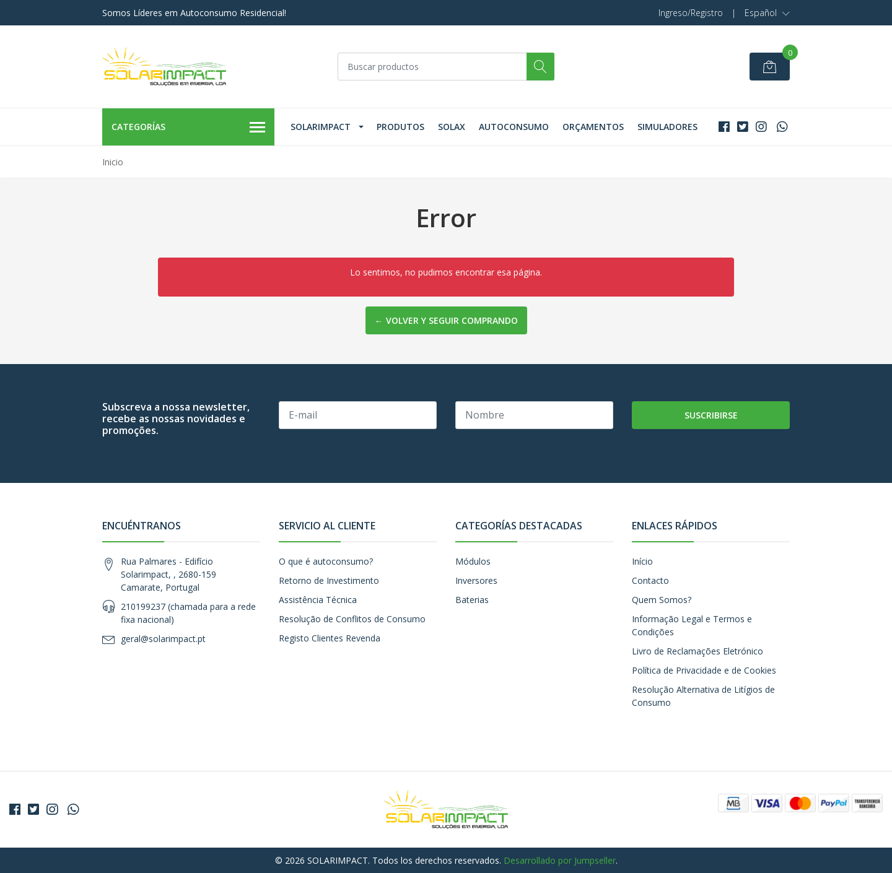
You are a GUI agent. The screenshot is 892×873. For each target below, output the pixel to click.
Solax (451, 126)
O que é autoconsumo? (326, 561)
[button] (767, 13)
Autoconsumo (514, 126)
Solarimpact (321, 126)
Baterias (472, 600)
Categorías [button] (188, 127)
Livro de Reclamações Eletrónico (697, 651)
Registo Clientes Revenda (329, 638)
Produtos (400, 126)
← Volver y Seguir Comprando (446, 320)
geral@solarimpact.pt (163, 639)
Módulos (473, 561)
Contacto (650, 580)
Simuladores (667, 126)
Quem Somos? (661, 600)
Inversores (476, 580)
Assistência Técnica (318, 600)
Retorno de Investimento (329, 580)
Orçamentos (593, 126)
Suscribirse (711, 415)
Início (642, 561)
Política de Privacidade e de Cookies (704, 670)
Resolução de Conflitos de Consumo (352, 619)
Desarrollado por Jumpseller (560, 860)
